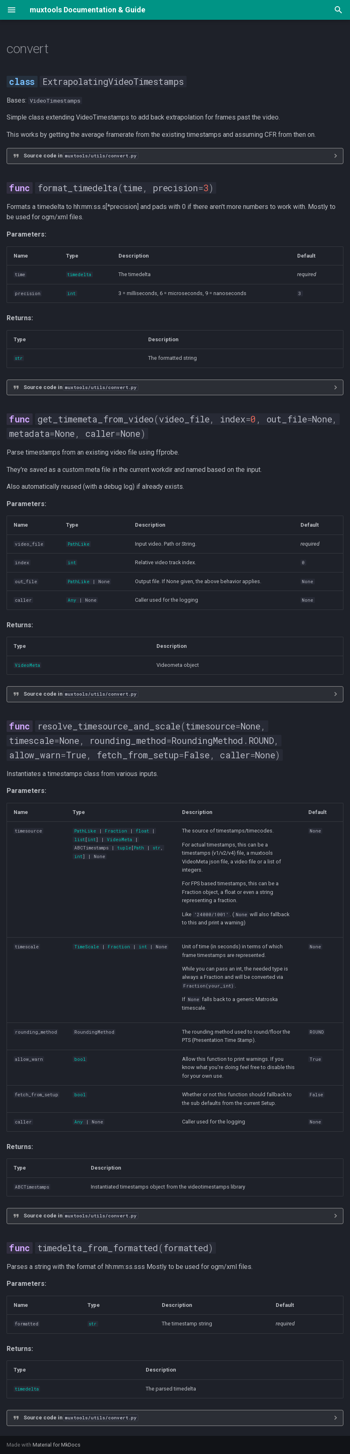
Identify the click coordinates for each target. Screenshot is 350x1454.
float (142, 831)
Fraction (116, 831)
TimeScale (86, 947)
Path (139, 848)
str (19, 358)
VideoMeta (27, 665)
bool (80, 1059)
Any (72, 600)
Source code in (81, 155)
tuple (124, 848)
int (71, 293)
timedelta (79, 274)
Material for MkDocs (56, 1445)
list (79, 839)
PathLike (79, 544)
